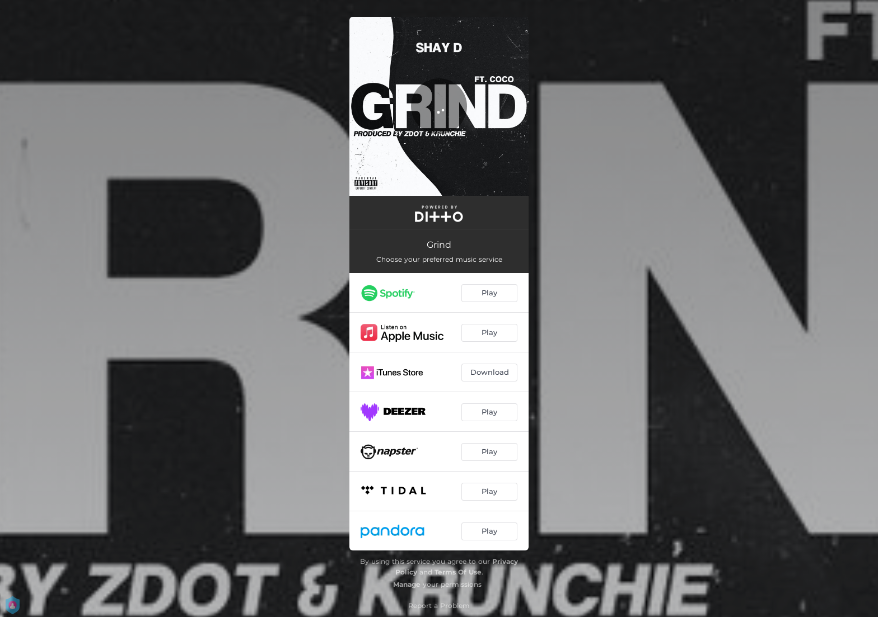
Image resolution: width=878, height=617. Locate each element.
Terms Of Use (458, 572)
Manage (407, 584)
